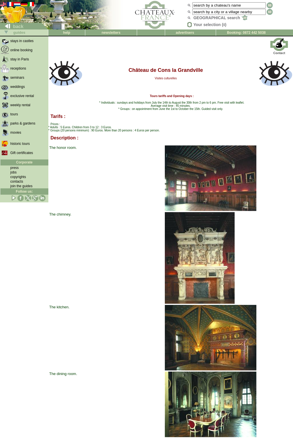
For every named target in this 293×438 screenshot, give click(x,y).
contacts (16, 181)
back (11, 26)
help (66, 33)
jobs (13, 172)
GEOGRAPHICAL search (220, 17)
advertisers (185, 33)
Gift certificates (21, 153)
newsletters (111, 33)
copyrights (18, 177)
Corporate (24, 162)
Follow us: (24, 192)
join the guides (21, 186)
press (14, 168)
